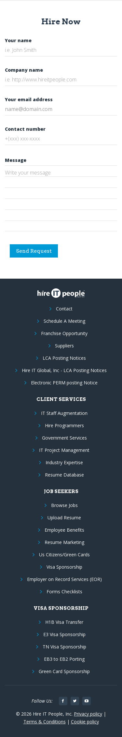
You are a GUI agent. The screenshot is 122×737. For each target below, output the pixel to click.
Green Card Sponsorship (64, 671)
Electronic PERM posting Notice (64, 383)
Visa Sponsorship (64, 567)
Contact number (25, 129)
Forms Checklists (64, 591)
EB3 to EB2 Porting (64, 659)
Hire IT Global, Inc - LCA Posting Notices (64, 370)
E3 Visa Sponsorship (64, 634)
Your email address (29, 99)
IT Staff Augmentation (64, 413)
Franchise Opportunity (64, 333)
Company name (24, 70)
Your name (18, 40)
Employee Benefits (64, 530)
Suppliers (64, 346)
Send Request (34, 251)
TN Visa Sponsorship (64, 647)
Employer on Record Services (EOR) (64, 579)
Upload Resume (64, 517)
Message (15, 160)
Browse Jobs (64, 505)
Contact (64, 309)
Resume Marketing (64, 542)
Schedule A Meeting (64, 321)
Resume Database (64, 475)
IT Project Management (64, 450)
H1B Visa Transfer (64, 622)
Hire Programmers (64, 425)
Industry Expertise (64, 462)
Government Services (64, 438)
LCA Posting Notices (64, 358)
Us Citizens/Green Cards (64, 554)
